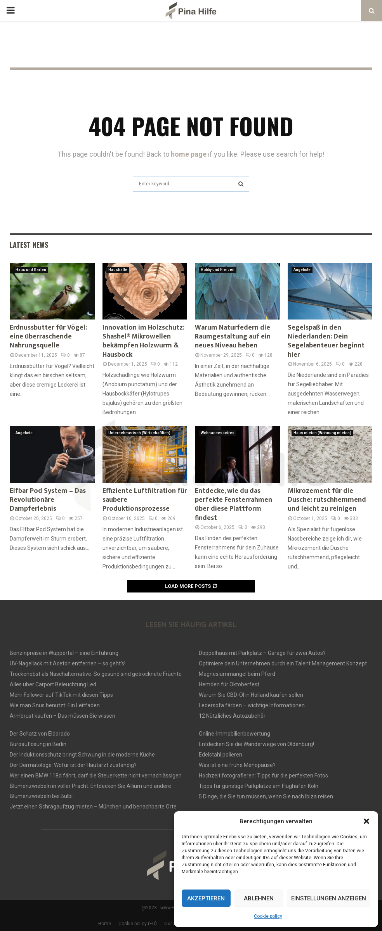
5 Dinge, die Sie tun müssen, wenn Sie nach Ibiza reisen (266, 796)
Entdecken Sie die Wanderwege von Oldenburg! (256, 744)
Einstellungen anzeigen (328, 898)
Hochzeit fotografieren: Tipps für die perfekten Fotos (263, 775)
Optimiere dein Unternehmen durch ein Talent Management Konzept (283, 663)
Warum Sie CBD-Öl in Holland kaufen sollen (251, 695)
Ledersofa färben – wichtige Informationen (252, 705)
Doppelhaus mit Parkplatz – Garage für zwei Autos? (262, 653)
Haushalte (117, 270)
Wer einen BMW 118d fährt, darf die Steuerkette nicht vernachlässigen (96, 775)
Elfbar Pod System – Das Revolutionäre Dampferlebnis (48, 500)
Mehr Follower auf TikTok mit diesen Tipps (61, 695)
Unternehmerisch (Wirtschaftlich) (139, 433)
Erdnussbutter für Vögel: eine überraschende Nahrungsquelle (48, 337)
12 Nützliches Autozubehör (232, 716)
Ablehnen (259, 898)
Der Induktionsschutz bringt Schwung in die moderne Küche (82, 754)
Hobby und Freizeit (217, 270)
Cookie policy (268, 916)
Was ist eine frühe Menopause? (237, 765)
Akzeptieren (206, 898)
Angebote (302, 270)
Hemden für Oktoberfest (229, 684)
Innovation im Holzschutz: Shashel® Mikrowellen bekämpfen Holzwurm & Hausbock (143, 341)
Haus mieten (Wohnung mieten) (322, 433)
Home (104, 923)
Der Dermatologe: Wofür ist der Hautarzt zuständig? (73, 765)
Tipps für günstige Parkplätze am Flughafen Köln (258, 786)
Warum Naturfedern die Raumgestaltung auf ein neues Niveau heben (233, 337)
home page (189, 154)
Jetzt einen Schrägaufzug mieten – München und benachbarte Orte (93, 806)
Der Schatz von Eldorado (40, 734)
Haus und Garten (31, 270)
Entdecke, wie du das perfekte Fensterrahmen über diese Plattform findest (233, 504)
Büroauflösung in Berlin (38, 744)
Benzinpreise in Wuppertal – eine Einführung (64, 653)
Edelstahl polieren (220, 754)
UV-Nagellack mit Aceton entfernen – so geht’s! (67, 663)
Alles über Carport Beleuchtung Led (53, 684)
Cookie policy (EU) (137, 923)
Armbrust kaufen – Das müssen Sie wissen (62, 716)
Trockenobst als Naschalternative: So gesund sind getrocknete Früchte (96, 674)
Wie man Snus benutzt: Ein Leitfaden (55, 705)
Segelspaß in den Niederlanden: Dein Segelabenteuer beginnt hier (326, 341)
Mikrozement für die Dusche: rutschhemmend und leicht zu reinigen (327, 500)
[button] (366, 821)
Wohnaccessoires (217, 433)
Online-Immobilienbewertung (234, 734)
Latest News (29, 245)
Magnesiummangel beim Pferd (237, 674)
